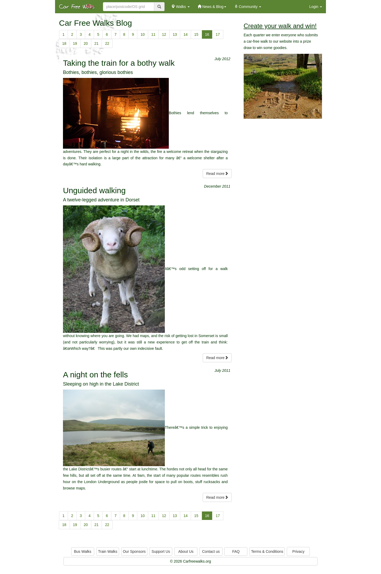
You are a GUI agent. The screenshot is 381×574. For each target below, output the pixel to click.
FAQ (236, 551)
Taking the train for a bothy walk (119, 63)
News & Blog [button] (212, 7)
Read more (217, 173)
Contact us (211, 551)
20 (86, 43)
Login (315, 7)
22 (107, 43)
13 (175, 34)
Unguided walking (94, 190)
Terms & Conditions (267, 551)
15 (196, 34)
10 (142, 34)
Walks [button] (180, 7)
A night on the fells (95, 374)
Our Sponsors (134, 551)
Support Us (161, 551)
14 (185, 34)
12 (164, 34)
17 (218, 34)
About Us (186, 551)
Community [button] (247, 7)
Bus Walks (82, 551)
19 (75, 43)
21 (96, 43)
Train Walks (107, 551)
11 (153, 34)
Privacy (298, 551)
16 (207, 34)
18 (64, 43)
